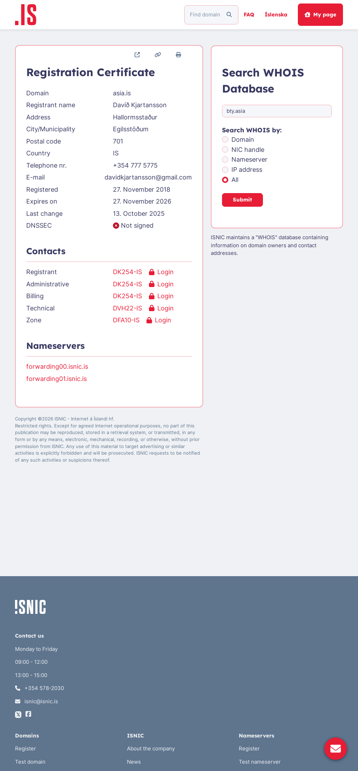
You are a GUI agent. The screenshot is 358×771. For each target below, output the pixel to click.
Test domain (30, 761)
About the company (151, 748)
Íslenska (276, 14)
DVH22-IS (127, 308)
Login (161, 272)
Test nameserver (260, 761)
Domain (242, 139)
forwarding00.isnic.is (57, 366)
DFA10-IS (126, 320)
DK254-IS (127, 272)
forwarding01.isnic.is (56, 378)
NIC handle (247, 149)
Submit (242, 199)
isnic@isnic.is (36, 701)
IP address (246, 169)
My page (320, 14)
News (134, 761)
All (234, 179)
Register (25, 748)
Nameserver (249, 159)
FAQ (249, 14)
